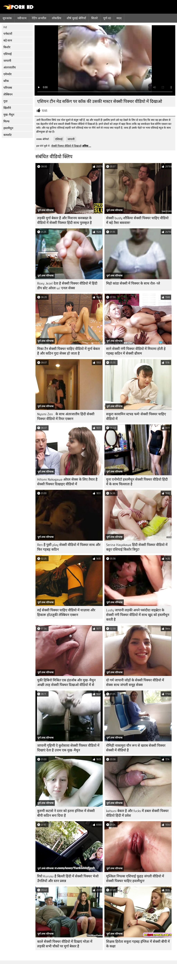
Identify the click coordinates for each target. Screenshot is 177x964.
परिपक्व (7, 87)
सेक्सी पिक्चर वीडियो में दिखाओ (66, 145)
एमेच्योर (7, 74)
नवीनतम (21, 18)
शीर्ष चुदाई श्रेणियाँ (76, 18)
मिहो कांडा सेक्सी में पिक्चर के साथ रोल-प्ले (133, 283)
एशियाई (7, 54)
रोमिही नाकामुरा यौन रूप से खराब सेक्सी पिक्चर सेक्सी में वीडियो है (135, 748)
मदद (119, 18)
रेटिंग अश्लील (39, 18)
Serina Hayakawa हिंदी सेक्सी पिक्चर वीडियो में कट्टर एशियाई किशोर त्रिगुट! (136, 547)
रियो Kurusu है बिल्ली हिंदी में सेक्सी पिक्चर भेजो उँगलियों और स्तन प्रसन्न (68, 878)
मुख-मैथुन (8, 114)
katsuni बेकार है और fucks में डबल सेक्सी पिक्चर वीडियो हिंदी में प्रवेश (137, 813)
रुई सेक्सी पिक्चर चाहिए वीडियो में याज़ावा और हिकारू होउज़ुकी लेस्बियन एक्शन (66, 612)
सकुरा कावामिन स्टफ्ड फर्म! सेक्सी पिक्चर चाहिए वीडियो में (136, 416)
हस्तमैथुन (8, 128)
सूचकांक (7, 18)
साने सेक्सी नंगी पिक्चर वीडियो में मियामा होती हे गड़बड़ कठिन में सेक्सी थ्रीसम (136, 351)
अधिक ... (86, 145)
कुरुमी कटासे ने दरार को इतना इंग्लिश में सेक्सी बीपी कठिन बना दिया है (66, 813)
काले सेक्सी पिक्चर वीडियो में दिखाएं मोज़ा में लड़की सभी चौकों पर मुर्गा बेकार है (64, 944)
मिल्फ (6, 121)
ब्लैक (6, 81)
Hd (5, 27)
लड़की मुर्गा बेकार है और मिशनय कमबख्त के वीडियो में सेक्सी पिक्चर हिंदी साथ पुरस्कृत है (64, 220)
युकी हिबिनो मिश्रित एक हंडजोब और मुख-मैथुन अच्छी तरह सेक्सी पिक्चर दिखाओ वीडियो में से (66, 682)
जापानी (7, 60)
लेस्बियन (7, 94)
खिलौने (7, 108)
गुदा (5, 101)
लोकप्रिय (56, 18)
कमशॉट (7, 135)
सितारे (94, 18)
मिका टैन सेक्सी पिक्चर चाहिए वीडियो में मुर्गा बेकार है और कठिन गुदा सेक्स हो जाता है (68, 351)
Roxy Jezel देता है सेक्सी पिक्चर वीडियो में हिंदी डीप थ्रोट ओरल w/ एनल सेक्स (67, 285)
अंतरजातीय (9, 67)
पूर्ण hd (107, 18)
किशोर (6, 47)
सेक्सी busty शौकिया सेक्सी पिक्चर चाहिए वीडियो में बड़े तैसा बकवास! (137, 220)
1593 (44, 110)
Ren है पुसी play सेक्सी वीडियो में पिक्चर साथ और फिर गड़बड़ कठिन (68, 547)
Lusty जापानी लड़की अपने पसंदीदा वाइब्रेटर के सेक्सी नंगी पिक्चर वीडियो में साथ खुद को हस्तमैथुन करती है (137, 615)
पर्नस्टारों (7, 33)
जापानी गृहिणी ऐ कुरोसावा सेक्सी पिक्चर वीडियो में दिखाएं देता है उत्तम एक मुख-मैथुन (68, 748)
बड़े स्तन (7, 40)
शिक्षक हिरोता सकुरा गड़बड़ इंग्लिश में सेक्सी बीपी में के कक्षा (138, 944)
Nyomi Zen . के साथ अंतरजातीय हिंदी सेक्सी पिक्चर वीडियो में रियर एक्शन (65, 416)
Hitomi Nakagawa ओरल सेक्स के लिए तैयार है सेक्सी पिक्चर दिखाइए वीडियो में (67, 482)
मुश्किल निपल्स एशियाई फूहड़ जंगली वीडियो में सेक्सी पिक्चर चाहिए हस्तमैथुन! (135, 878)
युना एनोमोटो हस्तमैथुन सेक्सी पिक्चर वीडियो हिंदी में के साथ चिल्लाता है (137, 482)
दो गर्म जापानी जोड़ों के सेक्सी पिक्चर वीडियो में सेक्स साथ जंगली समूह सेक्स (135, 682)
